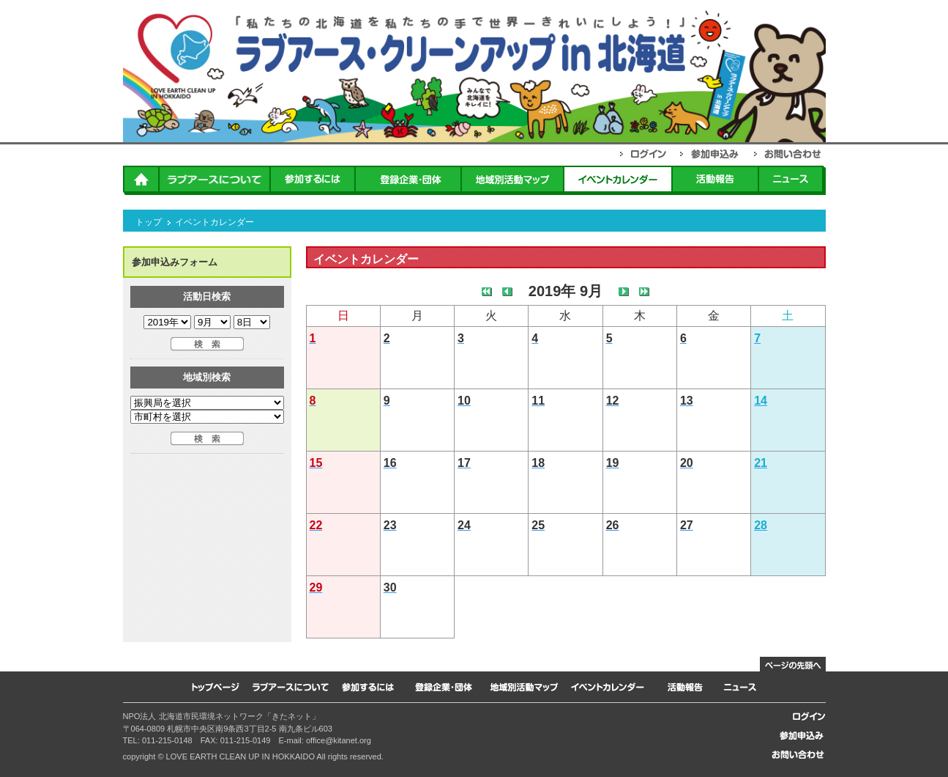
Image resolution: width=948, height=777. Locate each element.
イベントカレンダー (214, 222)
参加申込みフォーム (174, 262)
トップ (148, 222)
